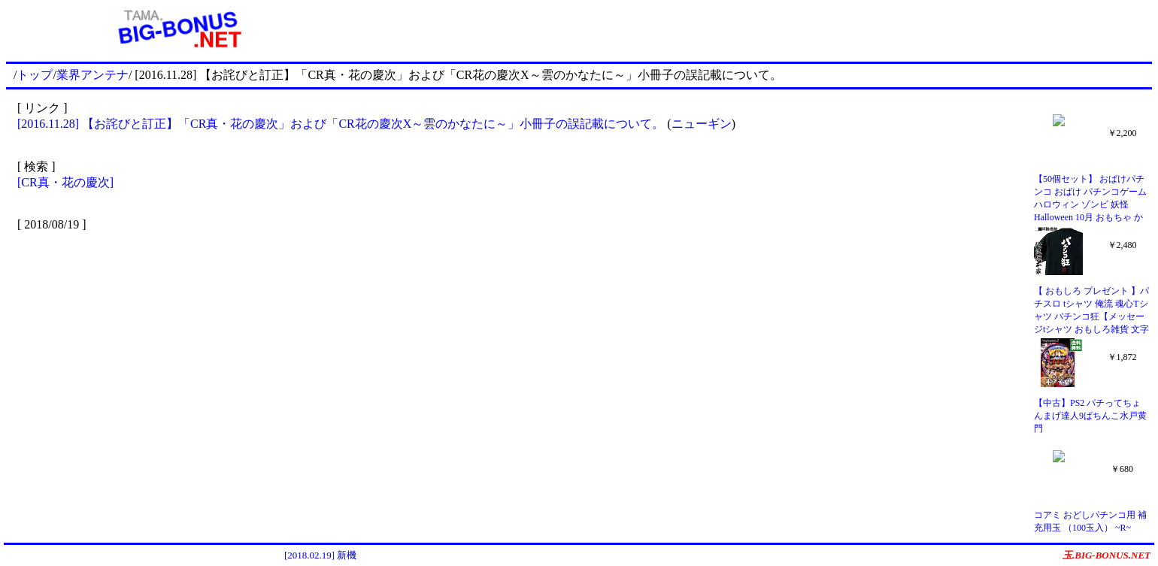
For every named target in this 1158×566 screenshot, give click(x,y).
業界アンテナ (92, 74)
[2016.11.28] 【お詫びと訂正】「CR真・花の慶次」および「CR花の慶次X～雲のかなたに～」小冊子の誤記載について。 (342, 123)
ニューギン (701, 123)
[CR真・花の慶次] (65, 182)
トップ (35, 74)
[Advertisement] (751, 28)
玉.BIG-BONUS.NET (1106, 555)
